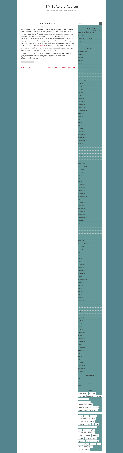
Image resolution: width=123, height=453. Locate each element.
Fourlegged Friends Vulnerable (86, 38)
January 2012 (81, 335)
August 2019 (81, 113)
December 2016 (82, 190)
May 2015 (80, 229)
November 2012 (82, 309)
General (52, 26)
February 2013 (82, 300)
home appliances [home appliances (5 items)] (83, 421)
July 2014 (80, 249)
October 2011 (81, 344)
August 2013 (81, 282)
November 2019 (82, 104)
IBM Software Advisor (61, 6)
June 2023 (80, 75)
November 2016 (82, 193)
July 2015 (80, 223)
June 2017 (80, 175)
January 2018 (81, 155)
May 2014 (80, 255)
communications (25, 62)
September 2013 (82, 279)
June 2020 (80, 87)
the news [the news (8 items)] (93, 444)
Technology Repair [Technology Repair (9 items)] (84, 444)
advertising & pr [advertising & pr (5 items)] (83, 393)
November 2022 (82, 78)
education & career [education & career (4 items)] (96, 413)
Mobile (32, 62)
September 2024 (82, 51)
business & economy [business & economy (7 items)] (84, 402)
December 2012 (82, 306)
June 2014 (80, 252)
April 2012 (80, 326)
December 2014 (82, 235)
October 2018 (81, 137)
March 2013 (81, 297)
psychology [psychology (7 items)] (95, 435)
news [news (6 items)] (80, 430)
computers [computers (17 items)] (96, 407)
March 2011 (81, 359)
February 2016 (82, 202)
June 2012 (80, 323)
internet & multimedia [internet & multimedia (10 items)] (85, 424)
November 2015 (82, 211)
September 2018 (82, 140)
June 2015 (80, 226)
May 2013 (80, 291)
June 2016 (80, 199)
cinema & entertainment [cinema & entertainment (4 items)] (85, 404)
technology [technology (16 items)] (95, 441)
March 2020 (81, 95)
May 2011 (80, 353)
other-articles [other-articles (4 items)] (82, 432)
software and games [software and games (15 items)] (91, 438)
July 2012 (80, 321)
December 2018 (82, 134)
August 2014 (81, 247)
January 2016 (81, 205)
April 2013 (80, 294)
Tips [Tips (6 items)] (99, 444)
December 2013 (82, 270)
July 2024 (80, 57)
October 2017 (81, 164)
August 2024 (81, 54)
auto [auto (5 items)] (94, 393)
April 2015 (80, 232)
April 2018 (80, 149)
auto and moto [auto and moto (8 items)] (91, 396)
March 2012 (81, 329)
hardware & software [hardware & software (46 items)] (84, 418)
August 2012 (81, 318)
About (79, 385)
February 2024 (82, 69)
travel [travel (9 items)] (90, 446)
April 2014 (80, 258)
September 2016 (82, 196)
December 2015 (82, 208)
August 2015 (81, 220)
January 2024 (81, 72)
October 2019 (81, 107)
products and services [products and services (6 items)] (84, 435)
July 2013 (80, 285)
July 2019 (80, 116)
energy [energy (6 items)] (80, 416)
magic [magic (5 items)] (97, 424)
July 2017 (80, 172)
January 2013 (81, 303)
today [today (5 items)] (80, 446)
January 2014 (81, 267)
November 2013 (82, 273)
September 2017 (82, 166)
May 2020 (80, 90)
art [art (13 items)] (90, 393)
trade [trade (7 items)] (85, 446)
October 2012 (81, 312)
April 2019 (80, 122)
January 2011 (81, 365)
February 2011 (82, 362)
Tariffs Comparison (83, 44)
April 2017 (80, 181)
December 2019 (82, 101)
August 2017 (81, 169)
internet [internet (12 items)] (92, 421)
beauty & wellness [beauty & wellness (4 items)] (83, 399)
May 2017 (80, 178)
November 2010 (82, 371)
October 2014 (81, 241)
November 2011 (82, 341)
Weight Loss (81, 41)
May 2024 (80, 63)
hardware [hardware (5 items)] (93, 416)
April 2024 (80, 66)
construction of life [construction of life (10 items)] (84, 413)
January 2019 (81, 131)
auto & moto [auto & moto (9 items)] (82, 396)
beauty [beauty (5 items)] (99, 396)
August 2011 (81, 350)
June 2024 (80, 60)
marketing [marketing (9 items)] (81, 427)
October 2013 (81, 276)
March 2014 (81, 261)
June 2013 (80, 288)
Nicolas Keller (41, 45)
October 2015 (81, 214)
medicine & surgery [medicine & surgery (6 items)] (91, 427)
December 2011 (82, 338)
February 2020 (82, 98)
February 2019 (82, 128)
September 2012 (82, 315)
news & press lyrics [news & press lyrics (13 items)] (89, 430)
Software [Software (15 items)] (81, 438)
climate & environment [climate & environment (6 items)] (85, 407)
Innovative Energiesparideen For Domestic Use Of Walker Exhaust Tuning (89, 31)
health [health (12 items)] (93, 418)
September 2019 (82, 110)
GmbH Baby (81, 35)
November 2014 (82, 238)
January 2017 (81, 187)
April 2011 (80, 356)
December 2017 (82, 158)
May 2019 (80, 119)
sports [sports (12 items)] (88, 441)
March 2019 (81, 125)
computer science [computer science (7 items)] (83, 410)
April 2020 (80, 92)
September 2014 (82, 244)
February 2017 (82, 184)
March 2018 (81, 152)
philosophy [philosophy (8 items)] (91, 432)
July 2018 (80, 143)
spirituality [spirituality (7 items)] (81, 441)
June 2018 (80, 146)
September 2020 (82, 81)
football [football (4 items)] (87, 416)
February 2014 (82, 264)
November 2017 (82, 161)
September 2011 (82, 347)
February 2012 (82, 332)
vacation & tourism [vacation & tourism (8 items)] (84, 449)
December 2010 (82, 368)
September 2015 (82, 217)
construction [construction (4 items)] (93, 410)
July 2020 (80, 84)
